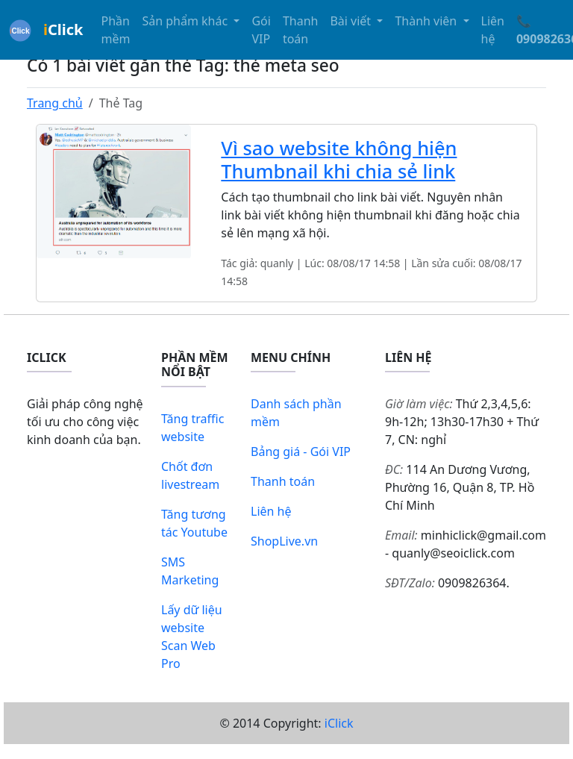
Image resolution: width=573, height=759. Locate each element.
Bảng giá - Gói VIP (301, 451)
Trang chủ (55, 103)
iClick (339, 723)
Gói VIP (260, 30)
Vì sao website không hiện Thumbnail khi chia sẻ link (339, 159)
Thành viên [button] (427, 21)
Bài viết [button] (352, 21)
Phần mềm (115, 30)
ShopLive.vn (284, 541)
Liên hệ (492, 30)
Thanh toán (301, 30)
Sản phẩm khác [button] (186, 21)
